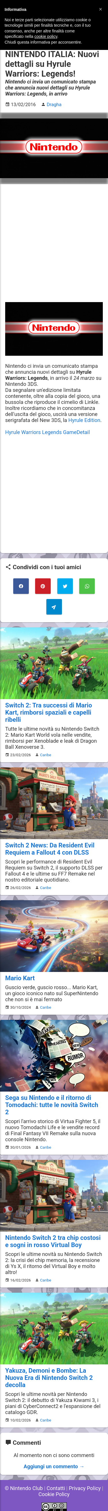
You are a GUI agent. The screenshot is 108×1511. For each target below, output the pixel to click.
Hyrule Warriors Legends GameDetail (47, 432)
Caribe (45, 754)
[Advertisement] (54, 243)
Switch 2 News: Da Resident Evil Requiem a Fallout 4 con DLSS (49, 849)
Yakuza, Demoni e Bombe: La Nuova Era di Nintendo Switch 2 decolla (49, 1378)
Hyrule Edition (84, 420)
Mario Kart (20, 978)
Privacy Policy (85, 1488)
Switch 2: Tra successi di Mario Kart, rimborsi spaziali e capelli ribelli (48, 712)
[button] (100, 9)
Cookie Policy (54, 1494)
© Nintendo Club (24, 1488)
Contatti (56, 1488)
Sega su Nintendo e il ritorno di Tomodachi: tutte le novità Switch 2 (51, 1105)
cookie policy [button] (46, 36)
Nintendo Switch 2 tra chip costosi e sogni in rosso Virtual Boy (53, 1241)
